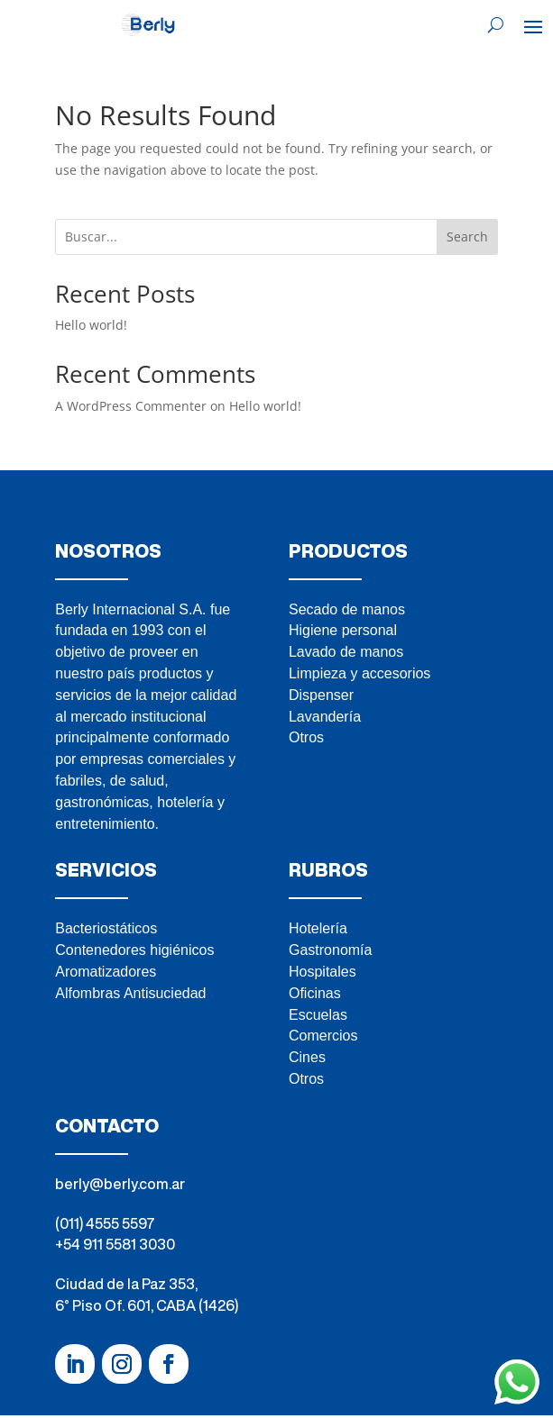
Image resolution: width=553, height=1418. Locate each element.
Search (467, 236)
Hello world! (91, 324)
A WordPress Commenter (131, 405)
